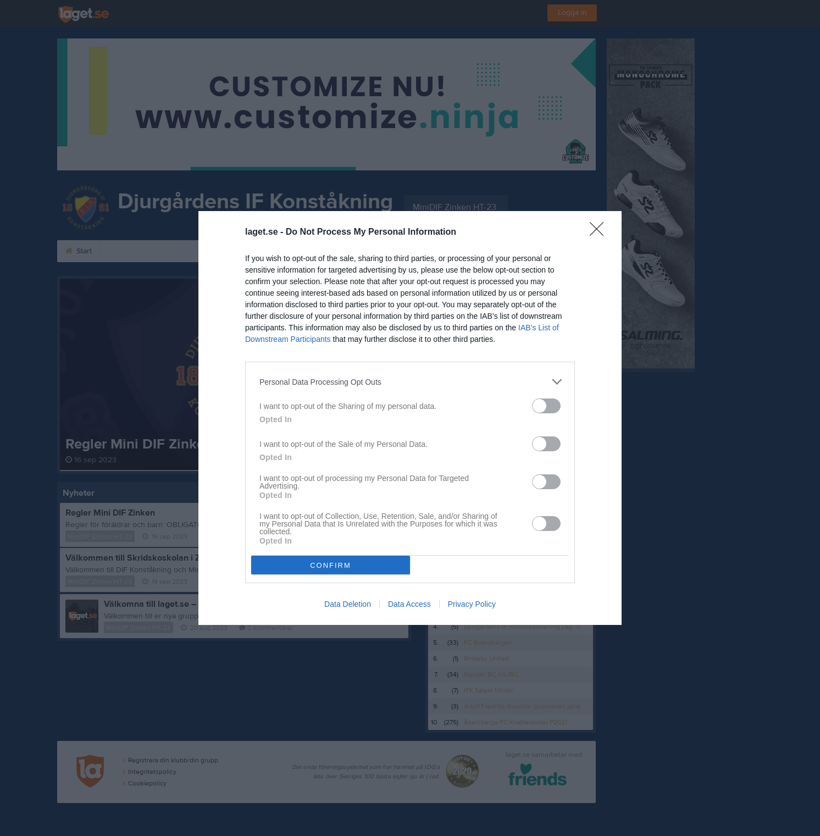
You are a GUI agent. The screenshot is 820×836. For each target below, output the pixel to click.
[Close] (600, 232)
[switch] (546, 405)
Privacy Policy (472, 604)
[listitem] (410, 381)
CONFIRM (330, 565)
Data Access (409, 604)
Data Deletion (347, 604)
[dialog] (410, 418)
